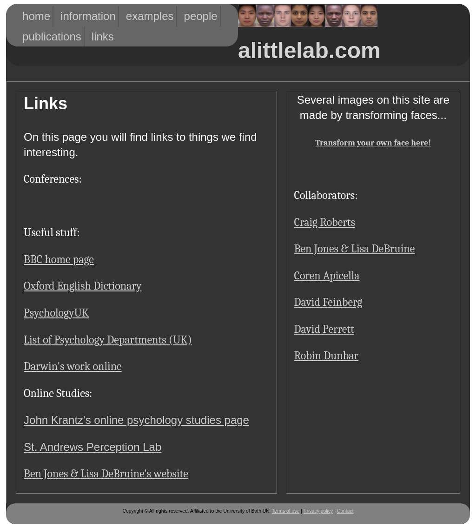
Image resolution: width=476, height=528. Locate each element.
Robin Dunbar (326, 355)
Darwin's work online (73, 366)
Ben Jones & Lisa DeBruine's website (106, 473)
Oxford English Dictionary (82, 285)
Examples (141, 16)
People (196, 16)
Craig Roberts (324, 222)
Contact (345, 511)
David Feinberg (328, 302)
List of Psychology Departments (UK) (108, 339)
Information (77, 16)
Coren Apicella (327, 275)
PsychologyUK (56, 312)
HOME (32, 16)
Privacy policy (318, 511)
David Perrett (324, 329)
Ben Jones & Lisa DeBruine (354, 248)
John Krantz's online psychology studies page (136, 420)
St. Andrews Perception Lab (92, 447)
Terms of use (285, 511)
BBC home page (59, 259)
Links (101, 36)
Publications (40, 36)
